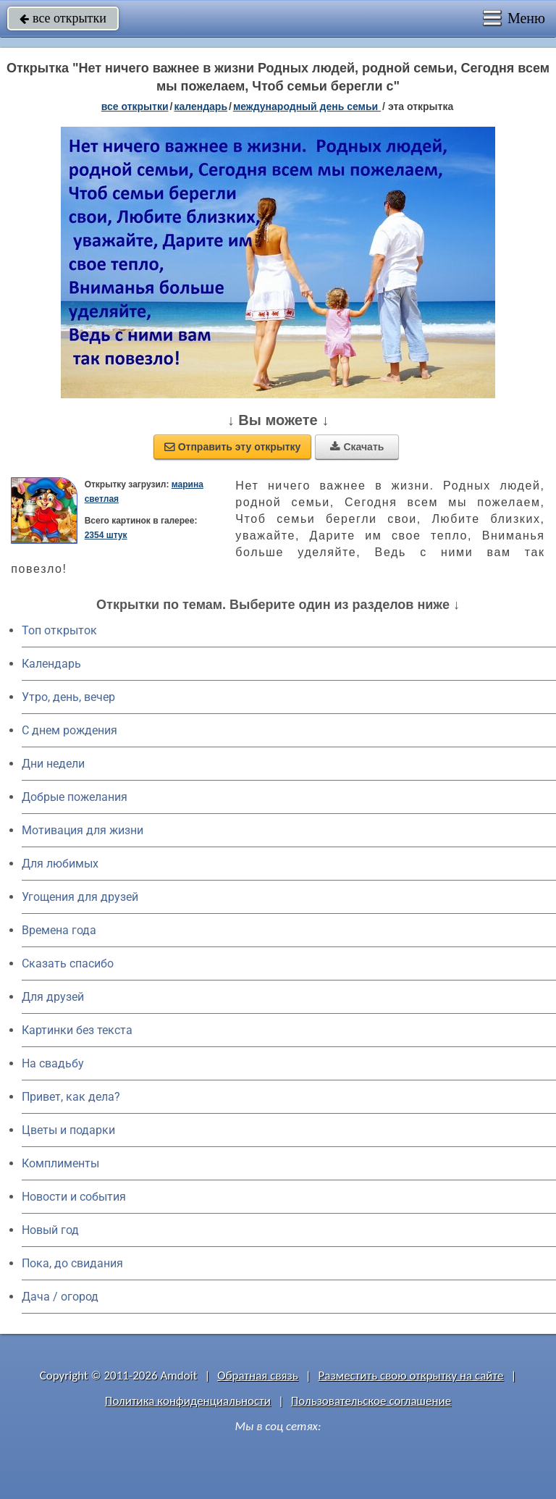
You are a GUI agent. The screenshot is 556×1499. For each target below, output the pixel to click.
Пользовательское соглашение (371, 1400)
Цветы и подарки (68, 1130)
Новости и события (74, 1197)
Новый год (50, 1230)
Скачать (357, 447)
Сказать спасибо (68, 963)
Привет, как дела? (71, 1097)
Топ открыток (59, 630)
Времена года (59, 930)
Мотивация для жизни (82, 830)
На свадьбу (53, 1063)
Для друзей (53, 997)
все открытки (63, 18)
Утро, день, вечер (68, 697)
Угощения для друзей (80, 897)
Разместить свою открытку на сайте (411, 1375)
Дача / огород (60, 1296)
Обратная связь (257, 1375)
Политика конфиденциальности (188, 1400)
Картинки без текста (77, 1030)
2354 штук (106, 535)
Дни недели (53, 764)
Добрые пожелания (74, 797)
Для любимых (60, 863)
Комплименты (60, 1163)
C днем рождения (69, 730)
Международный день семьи (307, 106)
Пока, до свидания (72, 1263)
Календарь (200, 106)
